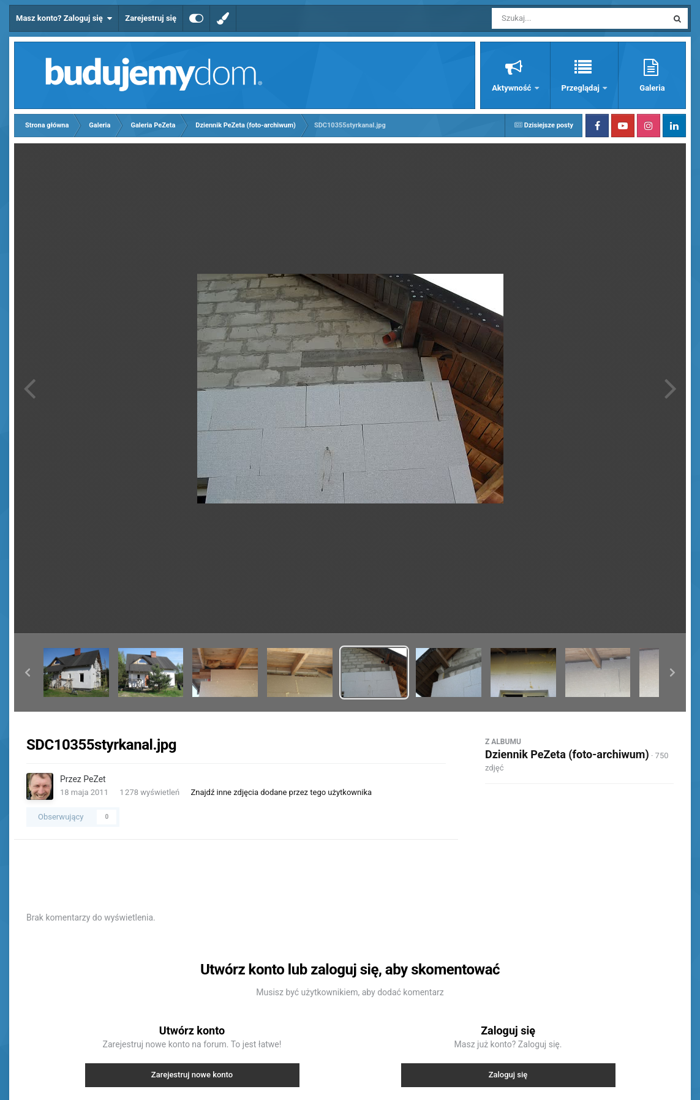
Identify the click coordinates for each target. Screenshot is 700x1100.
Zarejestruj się (150, 18)
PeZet (94, 779)
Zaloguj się (508, 1074)
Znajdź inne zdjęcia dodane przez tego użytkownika (281, 792)
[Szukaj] (552, 18)
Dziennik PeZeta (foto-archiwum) (567, 754)
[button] (27, 672)
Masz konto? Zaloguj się (64, 18)
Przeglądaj (581, 87)
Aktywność (512, 87)
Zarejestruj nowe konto (192, 1074)
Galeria (651, 87)
